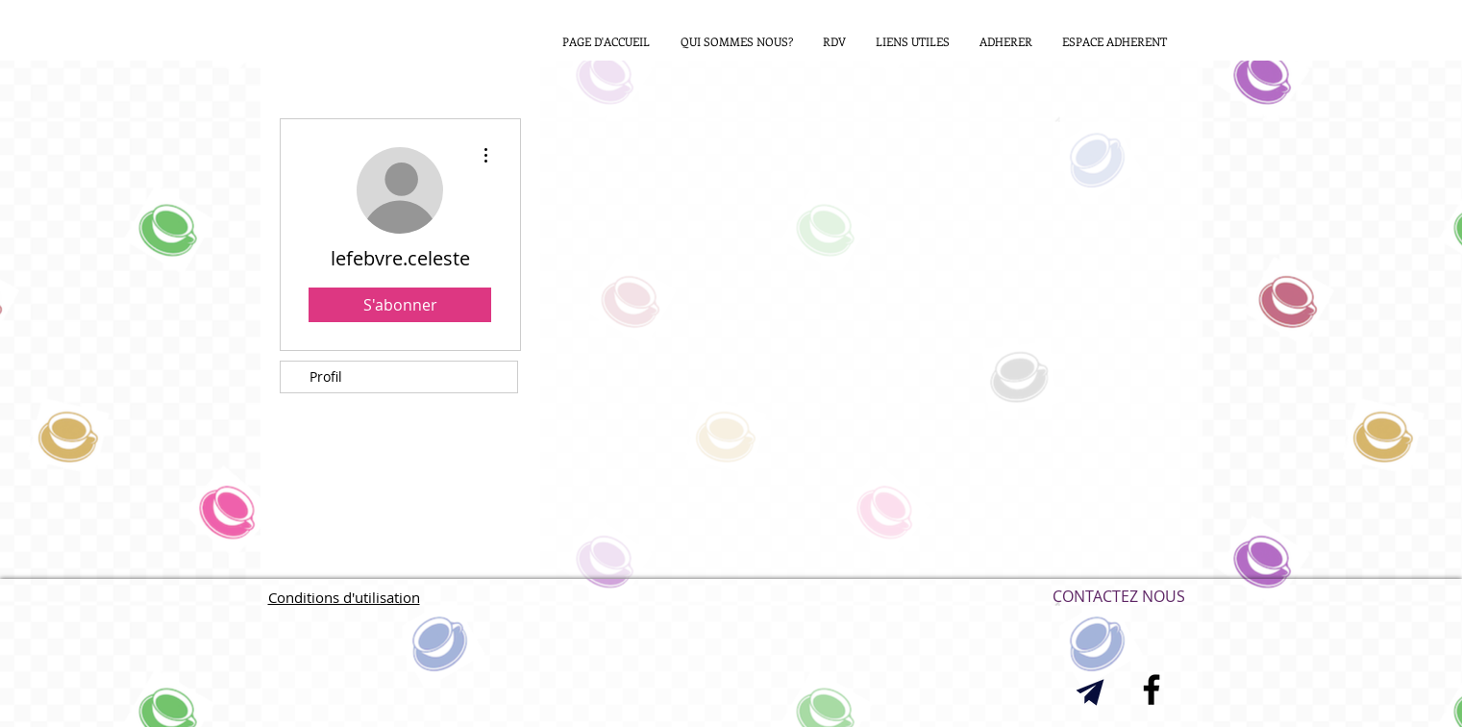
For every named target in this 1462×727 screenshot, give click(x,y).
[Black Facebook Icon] (1151, 689)
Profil (326, 376)
